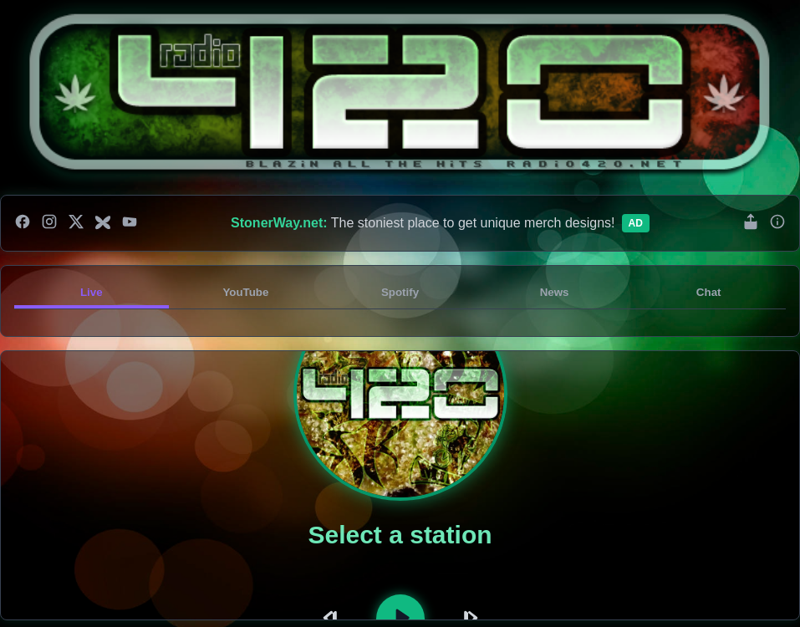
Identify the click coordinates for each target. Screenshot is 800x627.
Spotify (400, 292)
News (554, 292)
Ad (636, 223)
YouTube (245, 292)
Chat (708, 292)
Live (91, 292)
